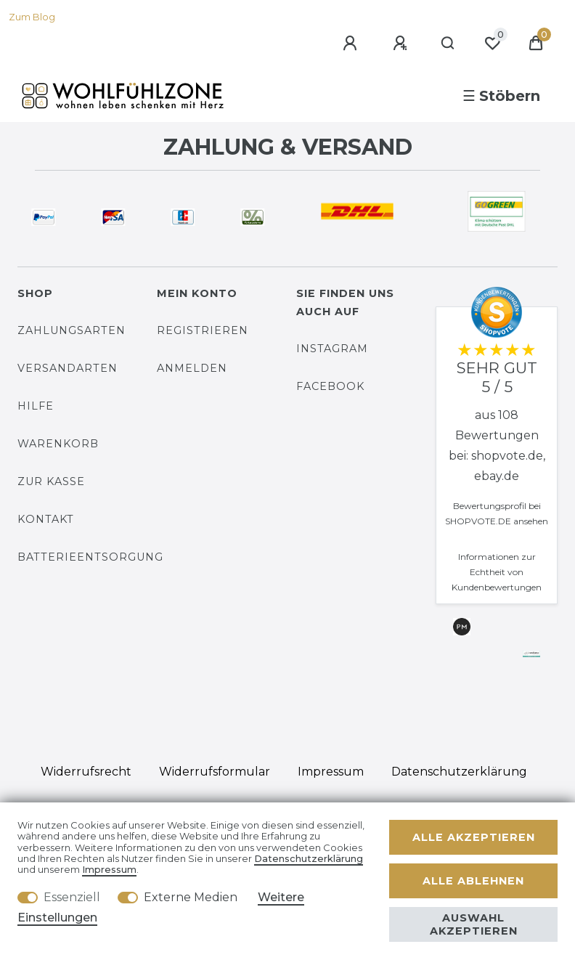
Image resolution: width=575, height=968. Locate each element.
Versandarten (67, 368)
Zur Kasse (51, 481)
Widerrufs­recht (86, 771)
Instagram (332, 348)
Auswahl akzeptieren (474, 924)
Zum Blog (32, 17)
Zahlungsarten (71, 330)
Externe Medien (190, 897)
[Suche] (448, 43)
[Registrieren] (402, 43)
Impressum (331, 771)
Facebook (330, 386)
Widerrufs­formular (214, 771)
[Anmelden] (352, 43)
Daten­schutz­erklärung (459, 771)
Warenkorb (58, 443)
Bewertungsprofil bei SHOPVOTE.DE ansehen (496, 513)
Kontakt (45, 519)
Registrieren (202, 330)
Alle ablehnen (473, 880)
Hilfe (35, 405)
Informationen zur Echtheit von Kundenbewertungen (497, 572)
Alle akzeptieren (473, 837)
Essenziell (72, 897)
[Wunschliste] (492, 43)
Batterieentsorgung (90, 557)
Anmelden (192, 368)
